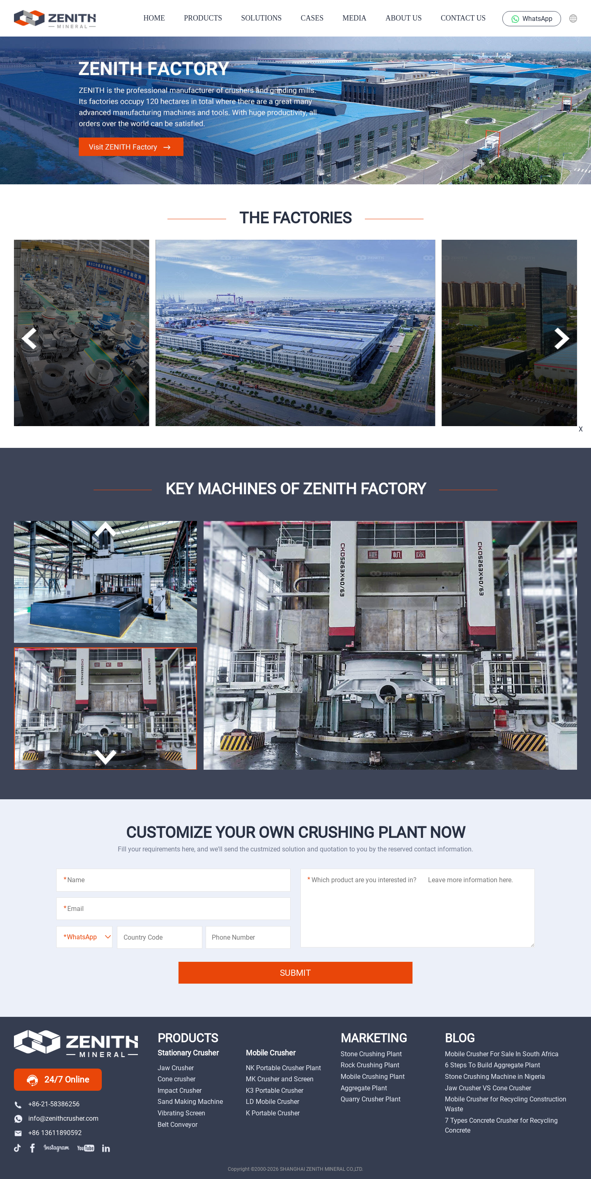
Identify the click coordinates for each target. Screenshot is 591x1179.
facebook (33, 1148)
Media (355, 18)
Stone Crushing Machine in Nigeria (495, 1076)
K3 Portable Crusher (274, 1090)
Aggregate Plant (364, 1088)
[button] (562, 338)
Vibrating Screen (181, 1113)
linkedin (106, 1148)
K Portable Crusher (273, 1113)
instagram (57, 1148)
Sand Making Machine (190, 1102)
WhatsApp (531, 19)
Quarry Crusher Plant (371, 1099)
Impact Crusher (180, 1090)
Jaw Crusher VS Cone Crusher (488, 1088)
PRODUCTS (203, 18)
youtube (86, 1148)
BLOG (460, 1038)
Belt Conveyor (177, 1125)
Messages (572, 491)
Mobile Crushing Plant (373, 1076)
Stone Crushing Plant (371, 1054)
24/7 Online (58, 1080)
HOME (154, 18)
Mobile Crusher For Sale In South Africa (502, 1054)
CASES (312, 18)
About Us (403, 18)
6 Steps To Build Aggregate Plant (492, 1065)
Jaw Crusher (176, 1068)
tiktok (18, 1148)
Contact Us (463, 18)
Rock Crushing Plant (370, 1065)
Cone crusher (176, 1079)
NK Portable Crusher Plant (283, 1068)
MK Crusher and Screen (280, 1079)
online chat (572, 469)
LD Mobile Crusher (272, 1102)
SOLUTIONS (261, 18)
